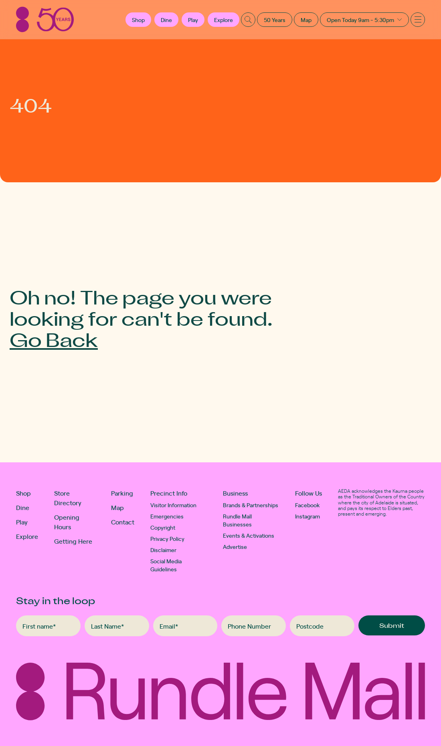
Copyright (162, 527)
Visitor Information (173, 505)
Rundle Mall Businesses (237, 520)
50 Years (274, 20)
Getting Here (73, 540)
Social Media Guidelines (166, 565)
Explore (223, 20)
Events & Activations (248, 535)
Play (193, 20)
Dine (166, 20)
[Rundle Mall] (45, 19)
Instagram (307, 516)
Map (306, 20)
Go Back (54, 339)
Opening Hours (66, 521)
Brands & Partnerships (250, 505)
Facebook (307, 505)
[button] (138, 19)
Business (235, 492)
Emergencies (167, 516)
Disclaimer (163, 550)
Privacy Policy (167, 538)
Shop (23, 492)
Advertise (235, 546)
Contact (122, 521)
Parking (122, 492)
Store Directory (67, 497)
